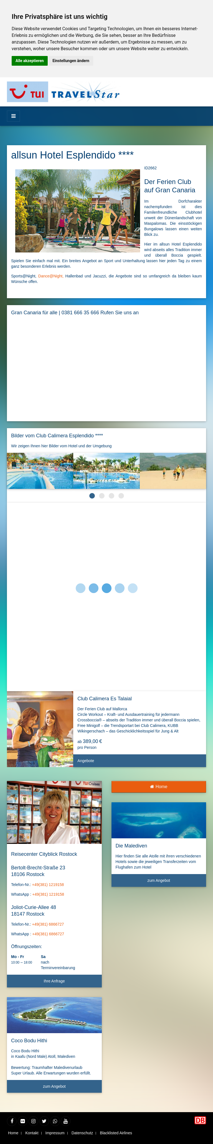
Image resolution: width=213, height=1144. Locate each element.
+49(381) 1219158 (48, 884)
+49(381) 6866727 (48, 924)
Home (158, 786)
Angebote (139, 763)
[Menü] (13, 116)
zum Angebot (70, 1088)
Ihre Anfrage (54, 981)
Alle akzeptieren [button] (30, 60)
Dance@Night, (51, 276)
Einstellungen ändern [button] (70, 60)
